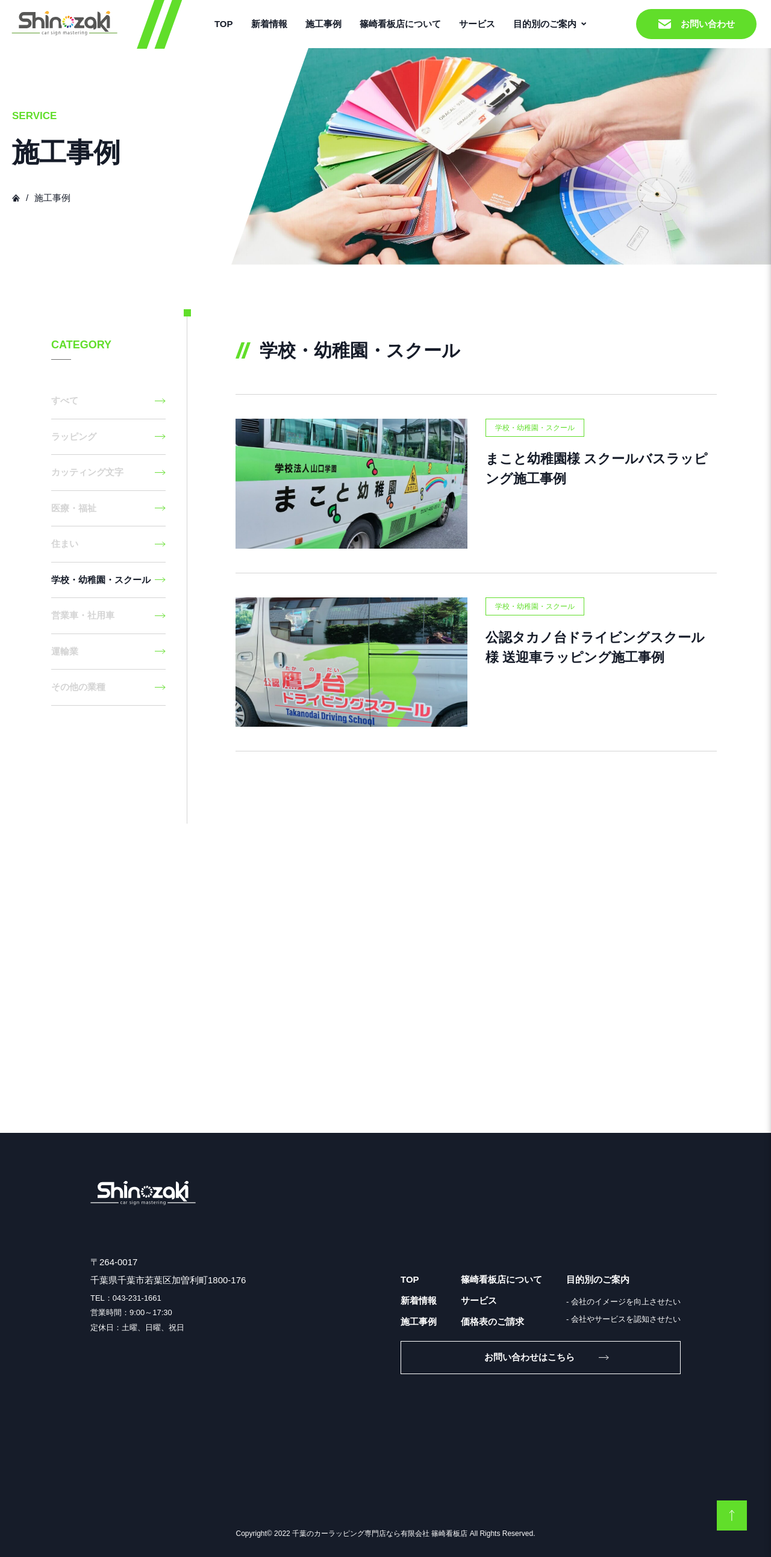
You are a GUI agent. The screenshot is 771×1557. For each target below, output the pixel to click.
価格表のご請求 (492, 1321)
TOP (223, 24)
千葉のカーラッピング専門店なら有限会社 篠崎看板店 (379, 1533)
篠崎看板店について (400, 24)
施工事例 (323, 24)
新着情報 (269, 24)
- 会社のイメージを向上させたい (623, 1301)
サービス (477, 24)
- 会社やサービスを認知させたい (623, 1319)
